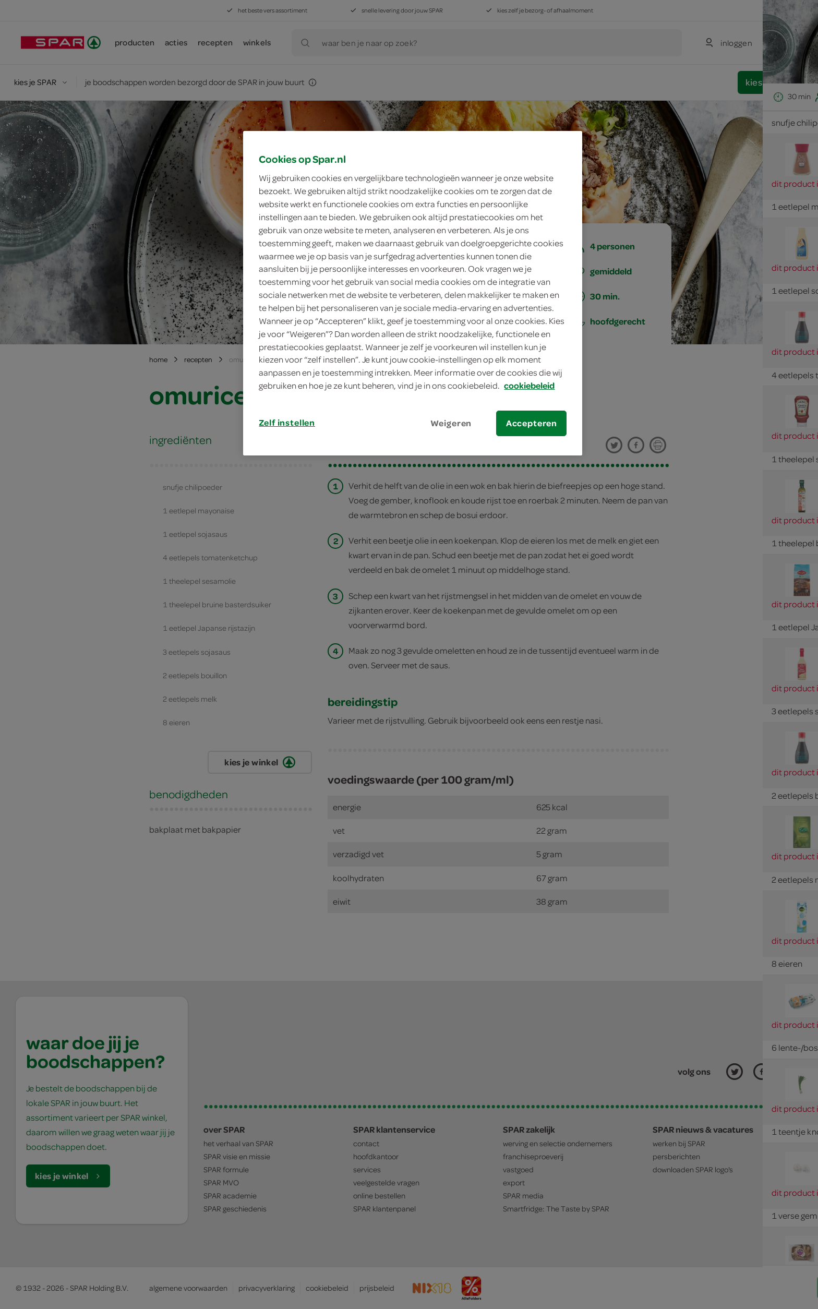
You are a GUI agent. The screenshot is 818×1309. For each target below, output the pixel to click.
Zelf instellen (287, 422)
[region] (412, 293)
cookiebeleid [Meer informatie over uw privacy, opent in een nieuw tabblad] (529, 385)
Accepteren (531, 423)
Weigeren (451, 423)
